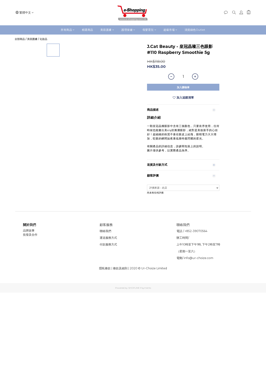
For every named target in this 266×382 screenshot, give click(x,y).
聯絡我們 (106, 231)
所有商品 (68, 29)
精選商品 (87, 29)
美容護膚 (107, 29)
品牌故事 (29, 230)
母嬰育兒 (149, 29)
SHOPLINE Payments (139, 287)
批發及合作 (30, 234)
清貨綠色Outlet (195, 29)
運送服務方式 (108, 237)
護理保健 (128, 29)
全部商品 (20, 39)
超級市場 (170, 29)
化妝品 (43, 39)
